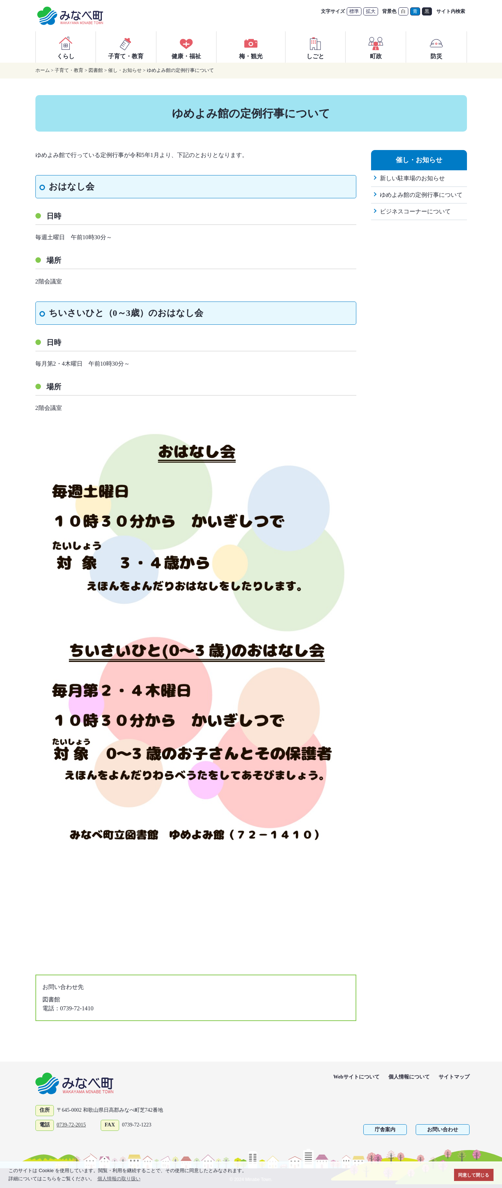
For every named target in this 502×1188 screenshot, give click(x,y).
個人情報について (409, 1077)
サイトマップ (454, 1077)
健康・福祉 (186, 46)
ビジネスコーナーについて (415, 211)
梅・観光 (251, 46)
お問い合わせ (442, 1129)
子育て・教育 (125, 46)
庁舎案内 (385, 1129)
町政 (376, 46)
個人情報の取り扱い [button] (119, 1178)
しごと (315, 46)
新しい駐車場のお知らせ (412, 178)
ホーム (42, 70)
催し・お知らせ (125, 70)
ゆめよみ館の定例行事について (421, 195)
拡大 (370, 11)
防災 (436, 46)
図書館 (96, 70)
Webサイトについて (356, 1077)
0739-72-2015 (71, 1125)
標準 (354, 11)
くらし (65, 46)
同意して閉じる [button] (473, 1175)
